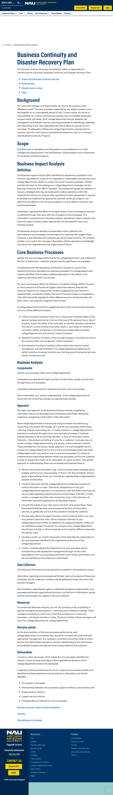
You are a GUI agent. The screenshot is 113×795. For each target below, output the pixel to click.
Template (21, 713)
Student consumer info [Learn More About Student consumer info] (80, 748)
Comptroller (6, 7)
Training (30, 13)
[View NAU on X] (32, 788)
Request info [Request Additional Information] (14, 766)
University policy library (80, 752)
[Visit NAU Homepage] (14, 736)
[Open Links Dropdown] (98, 3)
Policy (24, 92)
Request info (95, 7)
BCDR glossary (29, 83)
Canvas (34, 741)
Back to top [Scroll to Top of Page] (100, 788)
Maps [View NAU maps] (33, 776)
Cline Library (36, 759)
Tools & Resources (41, 13)
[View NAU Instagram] (45, 788)
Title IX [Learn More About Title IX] (73, 755)
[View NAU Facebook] (37, 788)
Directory (67, 13)
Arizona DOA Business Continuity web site (42, 78)
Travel (21, 13)
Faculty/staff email (38, 745)
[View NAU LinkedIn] (41, 788)
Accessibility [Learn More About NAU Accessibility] (76, 738)
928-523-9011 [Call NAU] (14, 754)
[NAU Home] (17, 3)
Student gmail (36, 748)
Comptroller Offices (8, 13)
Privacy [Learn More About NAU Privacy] (74, 745)
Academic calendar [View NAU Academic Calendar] (38, 772)
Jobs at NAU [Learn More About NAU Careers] (35, 769)
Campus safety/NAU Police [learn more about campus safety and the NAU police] (41, 765)
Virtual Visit (80, 7)
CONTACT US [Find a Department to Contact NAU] (14, 760)
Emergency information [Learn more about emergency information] (40, 762)
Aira (32, 738)
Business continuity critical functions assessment (40, 707)
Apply (108, 7)
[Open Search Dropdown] (109, 3)
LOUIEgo (34, 755)
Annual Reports (56, 13)
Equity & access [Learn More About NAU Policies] (77, 741)
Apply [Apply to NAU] (13, 772)
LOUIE (33, 752)
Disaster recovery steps (33, 87)
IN (2, 45)
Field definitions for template (30, 720)
